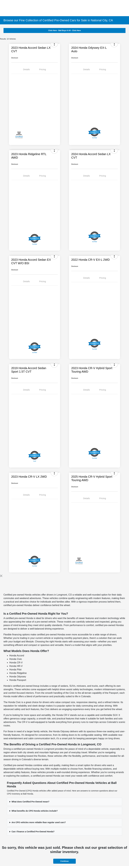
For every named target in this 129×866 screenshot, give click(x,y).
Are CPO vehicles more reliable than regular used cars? (39, 822)
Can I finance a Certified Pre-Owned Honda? (33, 831)
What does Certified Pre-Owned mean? (30, 801)
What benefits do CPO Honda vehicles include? (35, 811)
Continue (64, 861)
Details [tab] (26, 69)
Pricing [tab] (42, 69)
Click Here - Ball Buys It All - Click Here (64, 30)
